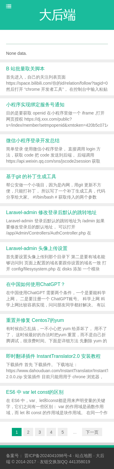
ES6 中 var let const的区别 (35, 392)
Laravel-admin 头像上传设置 (36, 248)
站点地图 (83, 455)
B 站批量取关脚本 (25, 68)
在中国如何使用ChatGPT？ (35, 284)
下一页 (92, 432)
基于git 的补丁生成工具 (31, 176)
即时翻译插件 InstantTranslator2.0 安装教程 (53, 356)
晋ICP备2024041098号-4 (48, 455)
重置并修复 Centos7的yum (35, 320)
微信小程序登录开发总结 (33, 140)
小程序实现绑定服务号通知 (35, 104)
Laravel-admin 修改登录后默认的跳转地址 (51, 212)
